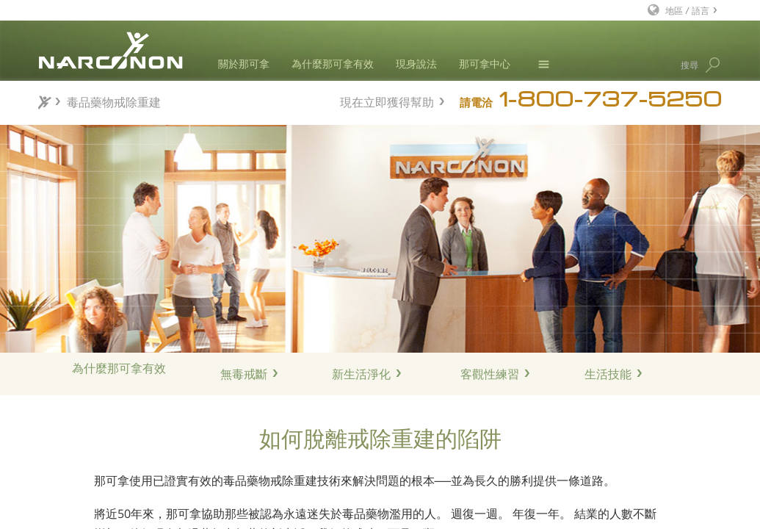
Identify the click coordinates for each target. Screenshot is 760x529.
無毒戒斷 (243, 374)
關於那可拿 (243, 64)
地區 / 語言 (687, 10)
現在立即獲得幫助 (387, 100)
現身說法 (416, 64)
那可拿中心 (484, 64)
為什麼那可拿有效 (333, 64)
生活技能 (608, 374)
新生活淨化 (361, 374)
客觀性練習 (489, 374)
